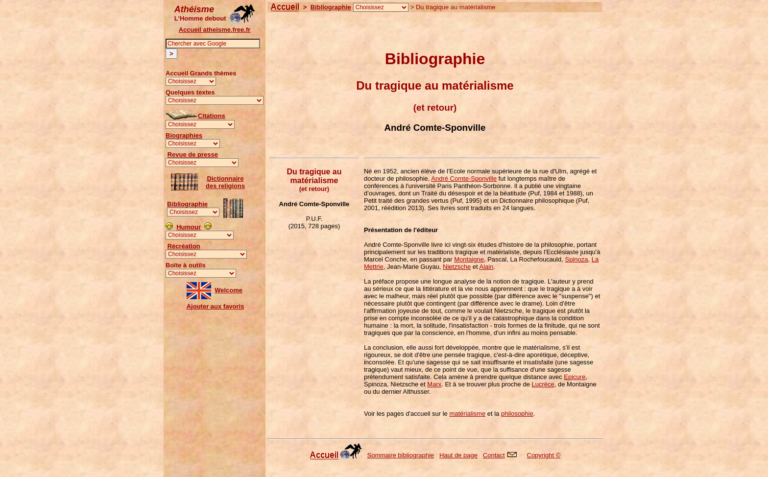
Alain (487, 266)
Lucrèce (543, 384)
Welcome (228, 290)
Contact (494, 455)
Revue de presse (193, 154)
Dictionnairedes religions (225, 182)
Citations (211, 115)
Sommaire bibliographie (400, 455)
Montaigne (469, 259)
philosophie (517, 413)
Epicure (574, 377)
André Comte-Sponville (464, 178)
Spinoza (576, 259)
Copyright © (544, 455)
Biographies (184, 135)
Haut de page (458, 455)
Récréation (184, 246)
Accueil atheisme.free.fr (215, 29)
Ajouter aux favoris (215, 306)
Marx (434, 384)
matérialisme (467, 413)
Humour (188, 227)
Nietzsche (457, 266)
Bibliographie (187, 204)
